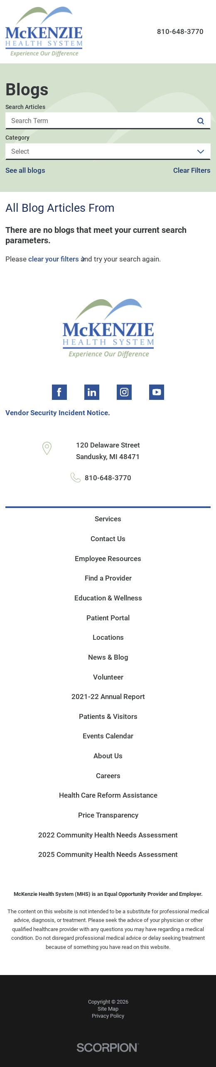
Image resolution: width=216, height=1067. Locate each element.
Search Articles (25, 107)
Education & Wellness (108, 598)
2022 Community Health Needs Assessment (108, 835)
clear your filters (53, 259)
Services (108, 519)
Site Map (108, 1009)
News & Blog (108, 657)
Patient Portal (108, 618)
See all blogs (25, 170)
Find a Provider (108, 578)
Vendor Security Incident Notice (56, 413)
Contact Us (108, 539)
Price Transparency (108, 815)
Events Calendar (108, 736)
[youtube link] (156, 392)
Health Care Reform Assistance (108, 795)
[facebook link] (59, 392)
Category (17, 137)
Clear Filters (192, 170)
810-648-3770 (180, 31)
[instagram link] (124, 392)
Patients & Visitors (108, 716)
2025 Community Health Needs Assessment (108, 854)
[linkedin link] (91, 392)
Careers (108, 776)
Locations (108, 637)
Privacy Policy (108, 1016)
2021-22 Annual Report (108, 696)
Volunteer (108, 677)
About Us (108, 756)
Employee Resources (108, 558)
